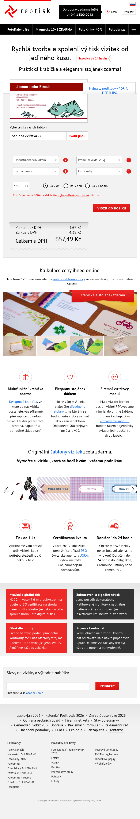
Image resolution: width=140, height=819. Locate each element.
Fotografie (13, 787)
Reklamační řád (116, 725)
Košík (112, 12)
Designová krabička (23, 401)
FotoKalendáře (18, 29)
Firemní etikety (77, 720)
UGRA (84, 555)
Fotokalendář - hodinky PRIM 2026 (67, 751)
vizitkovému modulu (114, 421)
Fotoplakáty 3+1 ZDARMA (22, 768)
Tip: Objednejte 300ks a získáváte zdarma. (56, 195)
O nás (59, 729)
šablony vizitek (66, 451)
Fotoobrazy (117, 29)
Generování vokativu (29, 725)
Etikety (55, 781)
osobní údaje (34, 693)
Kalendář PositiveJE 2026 (64, 715)
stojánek (105, 295)
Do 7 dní (54, 186)
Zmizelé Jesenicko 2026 (107, 715)
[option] (53, 489)
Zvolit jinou (77, 136)
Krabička (87, 295)
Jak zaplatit (95, 729)
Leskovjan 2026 (28, 715)
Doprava (56, 725)
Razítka (55, 767)
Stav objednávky (106, 720)
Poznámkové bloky (62, 772)
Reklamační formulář (84, 725)
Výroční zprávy (103, 763)
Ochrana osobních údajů (41, 720)
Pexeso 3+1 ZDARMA (19, 773)
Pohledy (56, 776)
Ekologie (75, 729)
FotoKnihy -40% (90, 29)
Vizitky (55, 762)
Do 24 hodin (99, 186)
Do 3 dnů (76, 186)
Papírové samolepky (106, 750)
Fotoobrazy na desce (19, 777)
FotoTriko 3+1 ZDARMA (20, 782)
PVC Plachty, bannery (106, 754)
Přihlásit (128, 12)
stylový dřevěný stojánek (73, 195)
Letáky (55, 758)
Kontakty (116, 729)
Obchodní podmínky (34, 729)
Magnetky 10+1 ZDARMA (54, 29)
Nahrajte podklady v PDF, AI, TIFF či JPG (109, 90)
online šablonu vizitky (69, 279)
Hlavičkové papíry (105, 759)
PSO (84, 550)
